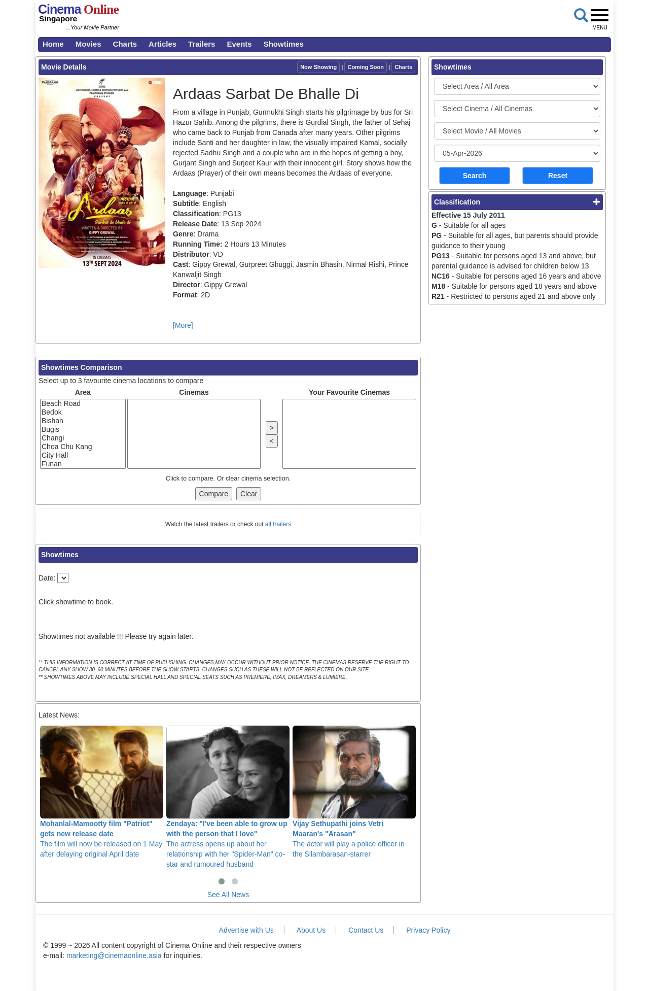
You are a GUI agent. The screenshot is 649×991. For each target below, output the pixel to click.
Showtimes (284, 44)
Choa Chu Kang (83, 446)
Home (53, 44)
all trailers (278, 524)
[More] (183, 325)
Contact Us (365, 930)
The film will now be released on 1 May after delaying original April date (101, 792)
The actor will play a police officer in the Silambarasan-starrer (354, 792)
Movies (88, 44)
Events (239, 44)
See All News (228, 895)
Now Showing (318, 67)
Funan (83, 464)
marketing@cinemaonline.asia (114, 955)
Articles (162, 44)
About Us (311, 930)
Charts (125, 44)
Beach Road (83, 403)
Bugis (83, 429)
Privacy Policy (428, 930)
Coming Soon (365, 67)
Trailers (201, 44)
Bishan (83, 421)
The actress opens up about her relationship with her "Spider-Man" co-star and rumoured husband (228, 797)
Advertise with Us (246, 930)
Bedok (83, 412)
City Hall (83, 455)
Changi (83, 438)
